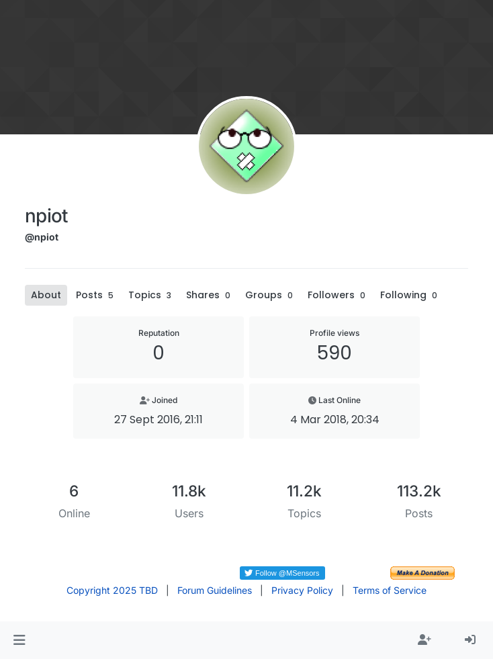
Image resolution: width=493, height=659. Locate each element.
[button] (19, 640)
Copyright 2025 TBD (112, 590)
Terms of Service (390, 590)
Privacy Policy (302, 590)
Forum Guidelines (214, 590)
